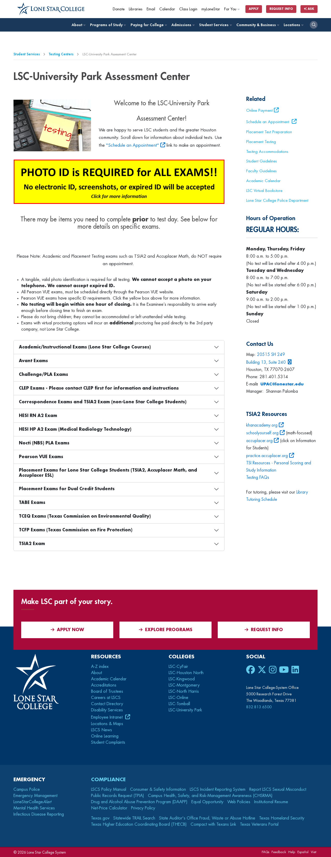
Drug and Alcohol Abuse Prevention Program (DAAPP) (139, 802)
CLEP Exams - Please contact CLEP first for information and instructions (99, 388)
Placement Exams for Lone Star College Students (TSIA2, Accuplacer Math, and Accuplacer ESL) (108, 472)
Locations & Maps (107, 724)
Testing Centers (61, 54)
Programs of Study (107, 25)
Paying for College (149, 25)
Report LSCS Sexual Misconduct (277, 789)
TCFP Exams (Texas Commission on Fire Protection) (75, 530)
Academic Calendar (263, 181)
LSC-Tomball (179, 704)
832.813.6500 (259, 707)
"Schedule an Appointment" (132, 145)
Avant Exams (33, 361)
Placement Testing (261, 142)
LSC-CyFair (178, 667)
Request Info (281, 9)
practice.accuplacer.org (267, 456)
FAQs (265, 852)
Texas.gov (100, 818)
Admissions (182, 25)
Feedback (279, 852)
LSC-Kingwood (182, 679)
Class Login (188, 9)
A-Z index (100, 667)
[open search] (314, 25)
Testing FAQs (257, 477)
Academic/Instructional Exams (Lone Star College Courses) (85, 347)
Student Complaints (108, 742)
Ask (309, 9)
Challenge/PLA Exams (43, 374)
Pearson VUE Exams (41, 457)
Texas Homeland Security (281, 818)
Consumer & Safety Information (158, 789)
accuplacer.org (259, 441)
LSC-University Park (185, 710)
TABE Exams (32, 503)
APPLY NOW (67, 630)
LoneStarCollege (32, 802)
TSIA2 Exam (32, 544)
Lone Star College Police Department (277, 200)
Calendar (167, 9)
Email (151, 9)
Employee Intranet (107, 717)
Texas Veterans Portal (259, 824)
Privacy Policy (143, 808)
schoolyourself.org (263, 433)
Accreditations (103, 685)
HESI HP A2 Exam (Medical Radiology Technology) (75, 429)
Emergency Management (35, 796)
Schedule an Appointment (268, 122)
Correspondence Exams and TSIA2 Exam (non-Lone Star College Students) (102, 402)
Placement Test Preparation (269, 132)
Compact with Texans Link (213, 824)
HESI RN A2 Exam (38, 416)
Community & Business (257, 25)
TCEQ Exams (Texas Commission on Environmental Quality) (85, 516)
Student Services (215, 25)
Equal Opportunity (207, 802)
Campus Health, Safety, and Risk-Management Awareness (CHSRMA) (210, 796)
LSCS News (101, 730)
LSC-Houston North (186, 673)
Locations (293, 25)
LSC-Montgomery (184, 685)
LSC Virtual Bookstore (264, 191)
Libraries (135, 9)
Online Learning (104, 736)
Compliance (108, 779)
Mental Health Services (34, 808)
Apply (254, 9)
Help (291, 852)
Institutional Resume (271, 802)
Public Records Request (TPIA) (117, 796)
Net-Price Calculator (109, 808)
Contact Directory (107, 704)
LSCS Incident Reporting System (217, 789)
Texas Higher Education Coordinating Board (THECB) (139, 824)
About (78, 25)
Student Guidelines (261, 161)
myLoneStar (210, 9)
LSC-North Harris (184, 691)
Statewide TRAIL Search (134, 818)
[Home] (51, 9)
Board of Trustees (107, 691)
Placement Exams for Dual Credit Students (67, 489)
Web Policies (238, 802)
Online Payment (259, 110)
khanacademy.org (262, 425)
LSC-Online (178, 698)
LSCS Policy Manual (108, 789)
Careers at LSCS (106, 698)
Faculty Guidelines (261, 171)
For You (232, 9)
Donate (119, 9)
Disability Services (107, 710)
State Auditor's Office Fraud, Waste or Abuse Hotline (207, 818)
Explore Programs (165, 630)
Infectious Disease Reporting (38, 814)
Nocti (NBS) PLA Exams (44, 443)
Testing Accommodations (267, 152)
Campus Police (26, 789)
